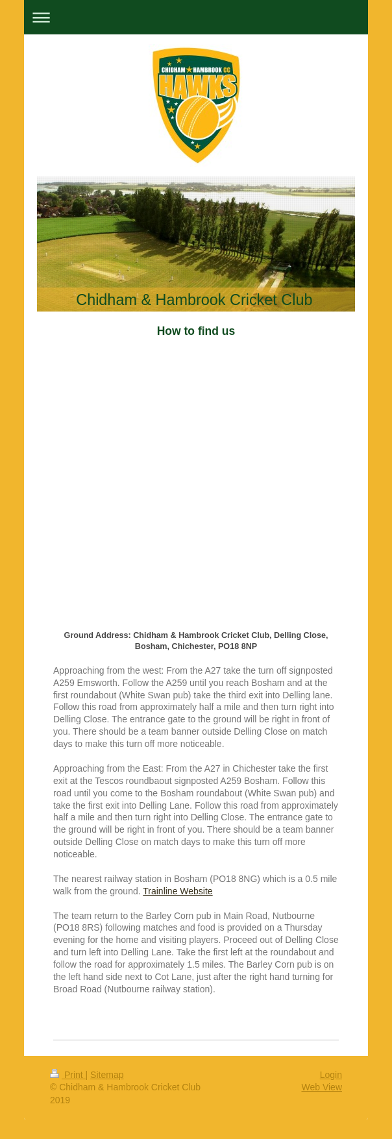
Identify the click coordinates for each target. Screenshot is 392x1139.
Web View (321, 1087)
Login (331, 1075)
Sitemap (106, 1075)
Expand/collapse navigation (196, 17)
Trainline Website (177, 891)
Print (68, 1075)
